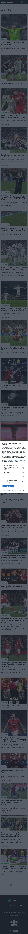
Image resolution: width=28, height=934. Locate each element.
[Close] (25, 443)
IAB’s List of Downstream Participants (16, 460)
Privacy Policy (21, 490)
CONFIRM (8, 486)
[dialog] (14, 467)
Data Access (14, 490)
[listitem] (14, 465)
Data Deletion (7, 490)
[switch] (23, 468)
